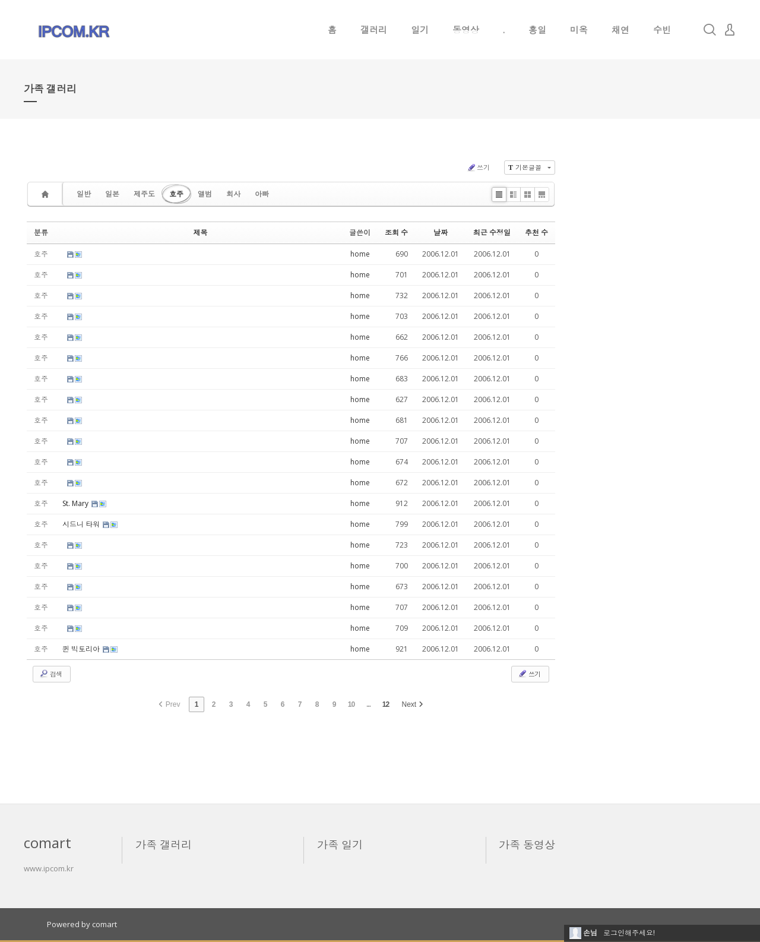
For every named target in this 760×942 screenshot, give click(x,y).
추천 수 (536, 232)
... (368, 704)
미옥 (579, 30)
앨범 (205, 194)
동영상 (465, 30)
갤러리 (373, 30)
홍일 (537, 30)
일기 (420, 30)
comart (104, 924)
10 (351, 704)
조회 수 (396, 232)
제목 (201, 232)
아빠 (262, 194)
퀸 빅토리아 (82, 649)
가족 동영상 (527, 844)
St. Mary (76, 503)
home (360, 254)
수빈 (662, 30)
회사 (233, 194)
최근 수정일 (492, 232)
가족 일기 (340, 844)
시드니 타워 (82, 524)
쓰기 (478, 167)
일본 (112, 194)
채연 (620, 30)
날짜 (440, 232)
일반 (84, 194)
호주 (176, 194)
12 (385, 704)
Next (412, 704)
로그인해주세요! (629, 933)
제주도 (144, 194)
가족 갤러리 (163, 844)
